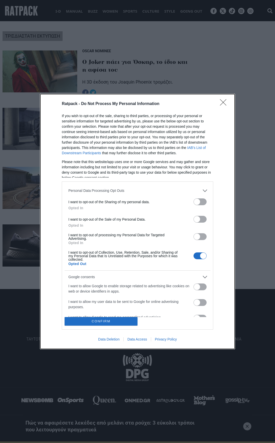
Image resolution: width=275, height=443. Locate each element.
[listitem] (137, 190)
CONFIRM (101, 321)
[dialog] (137, 221)
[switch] (200, 201)
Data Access (137, 339)
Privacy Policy (166, 339)
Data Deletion (109, 339)
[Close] (225, 104)
